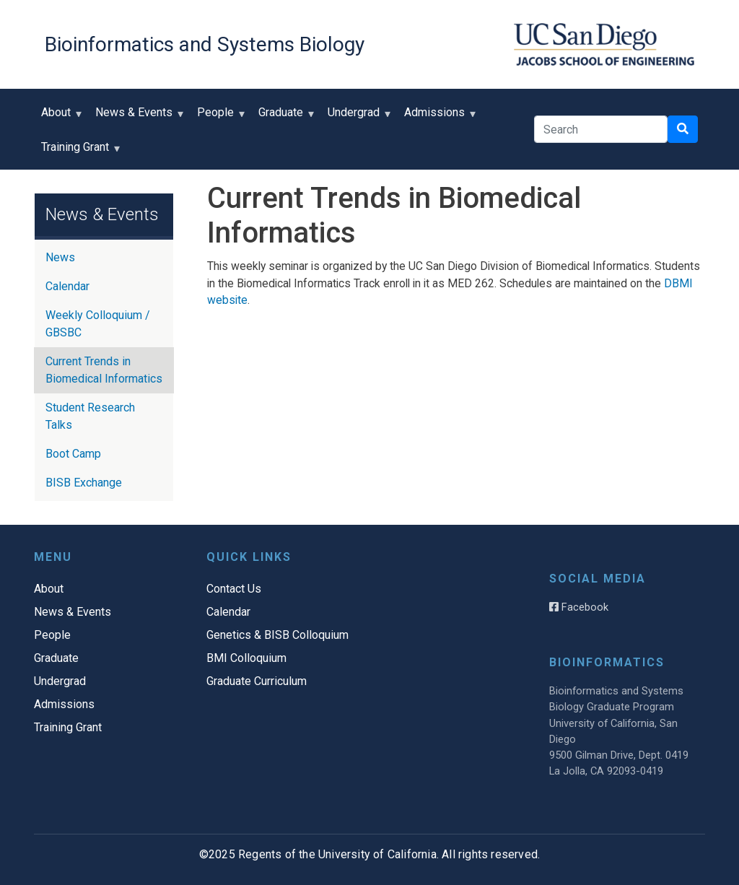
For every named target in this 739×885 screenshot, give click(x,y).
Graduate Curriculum (256, 681)
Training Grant (78, 152)
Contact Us (233, 589)
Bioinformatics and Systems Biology (204, 44)
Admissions (437, 117)
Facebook (578, 607)
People (219, 117)
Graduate (284, 117)
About (59, 117)
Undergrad (356, 117)
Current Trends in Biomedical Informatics (103, 369)
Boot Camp (73, 454)
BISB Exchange (83, 482)
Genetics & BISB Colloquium (277, 635)
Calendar (67, 286)
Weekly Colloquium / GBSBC (97, 323)
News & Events (137, 117)
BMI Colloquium (246, 658)
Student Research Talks (90, 416)
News (60, 257)
